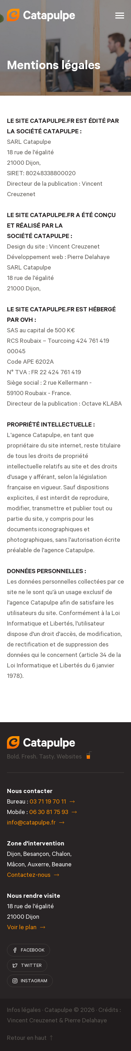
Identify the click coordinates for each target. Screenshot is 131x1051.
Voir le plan (21, 928)
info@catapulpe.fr (31, 823)
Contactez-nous (28, 875)
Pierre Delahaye (88, 257)
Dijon (14, 854)
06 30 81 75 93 (48, 812)
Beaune (62, 865)
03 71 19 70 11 (48, 802)
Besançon (36, 854)
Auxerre (38, 865)
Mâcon (16, 865)
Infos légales (24, 1010)
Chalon (61, 854)
